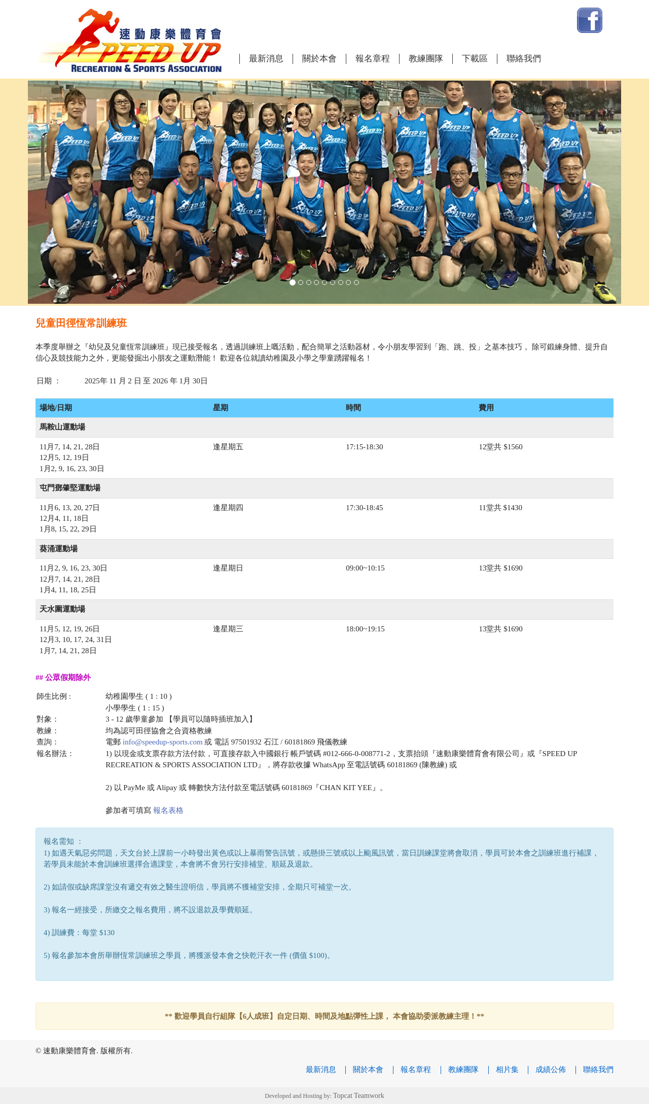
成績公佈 (550, 1069)
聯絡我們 (524, 58)
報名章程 (372, 58)
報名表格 (168, 810)
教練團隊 (426, 58)
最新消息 (266, 58)
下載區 (475, 58)
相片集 (507, 1069)
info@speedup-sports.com (163, 742)
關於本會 (319, 58)
